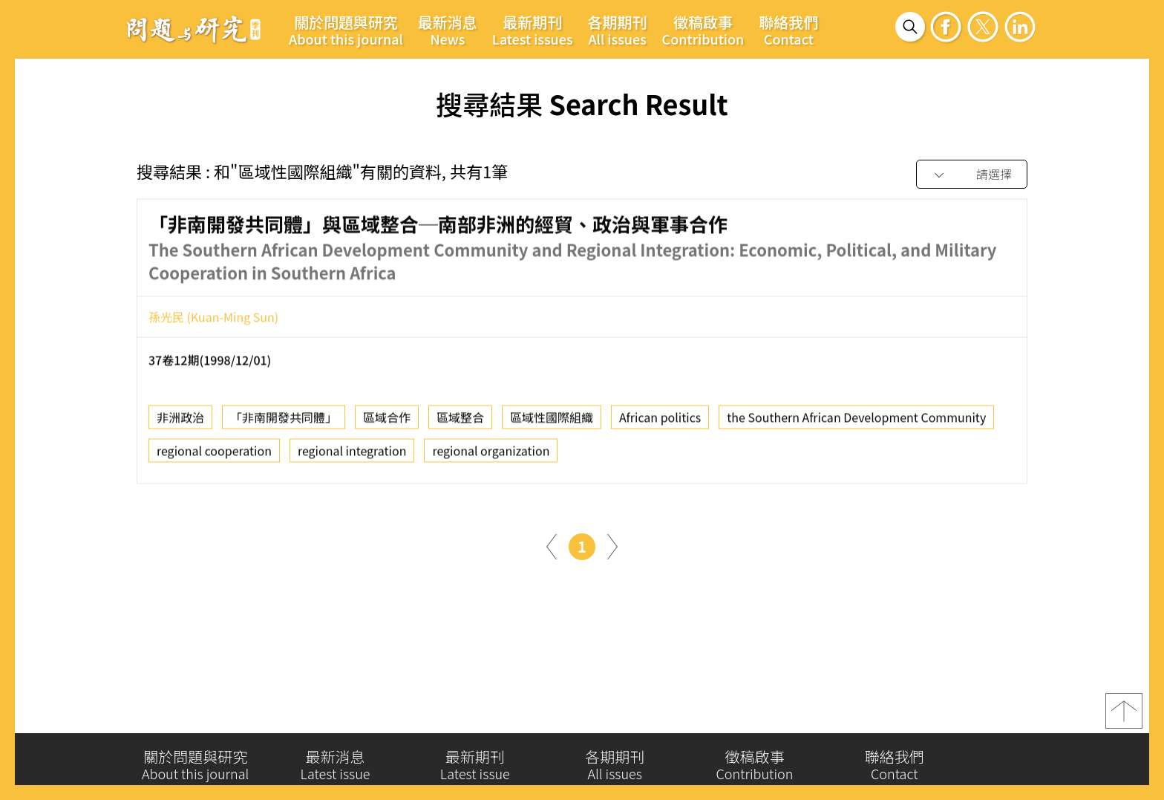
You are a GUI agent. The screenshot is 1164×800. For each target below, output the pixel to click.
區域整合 (460, 423)
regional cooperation (214, 456)
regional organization (490, 456)
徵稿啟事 (703, 29)
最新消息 (447, 29)
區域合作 (387, 423)
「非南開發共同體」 (283, 423)
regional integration (352, 456)
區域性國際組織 (551, 423)
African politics (660, 423)
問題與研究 (194, 29)
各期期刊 (617, 29)
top (1123, 717)
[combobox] (972, 175)
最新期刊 (532, 29)
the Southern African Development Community (856, 423)
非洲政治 (180, 423)
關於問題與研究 (346, 29)
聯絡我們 (788, 29)
